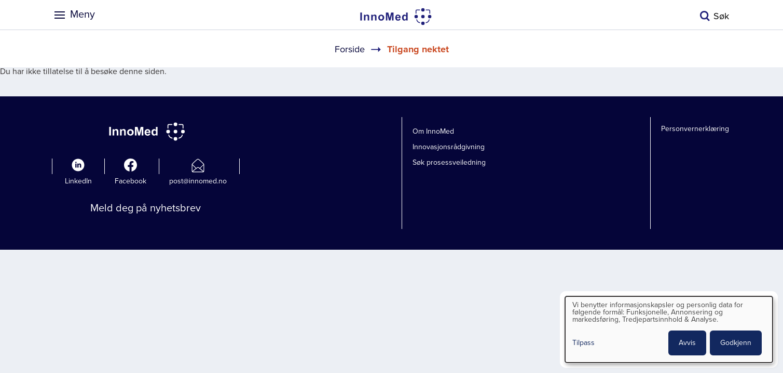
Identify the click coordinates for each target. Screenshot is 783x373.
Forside (350, 49)
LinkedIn (78, 181)
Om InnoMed (433, 131)
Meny (82, 14)
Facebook (130, 181)
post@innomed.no (198, 181)
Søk (721, 16)
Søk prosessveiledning (449, 162)
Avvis (687, 342)
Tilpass (583, 343)
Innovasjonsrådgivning (449, 146)
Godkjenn (735, 342)
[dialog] (669, 329)
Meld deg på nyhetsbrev (145, 208)
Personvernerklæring (695, 128)
